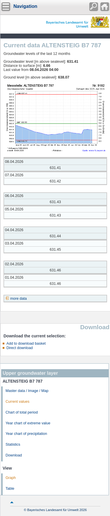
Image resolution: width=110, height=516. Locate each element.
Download (14, 455)
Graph (11, 478)
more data (18, 299)
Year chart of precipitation (26, 434)
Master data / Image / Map (27, 391)
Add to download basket (26, 343)
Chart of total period (22, 412)
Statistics (13, 444)
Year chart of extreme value (28, 423)
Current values (17, 402)
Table (10, 489)
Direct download (19, 348)
